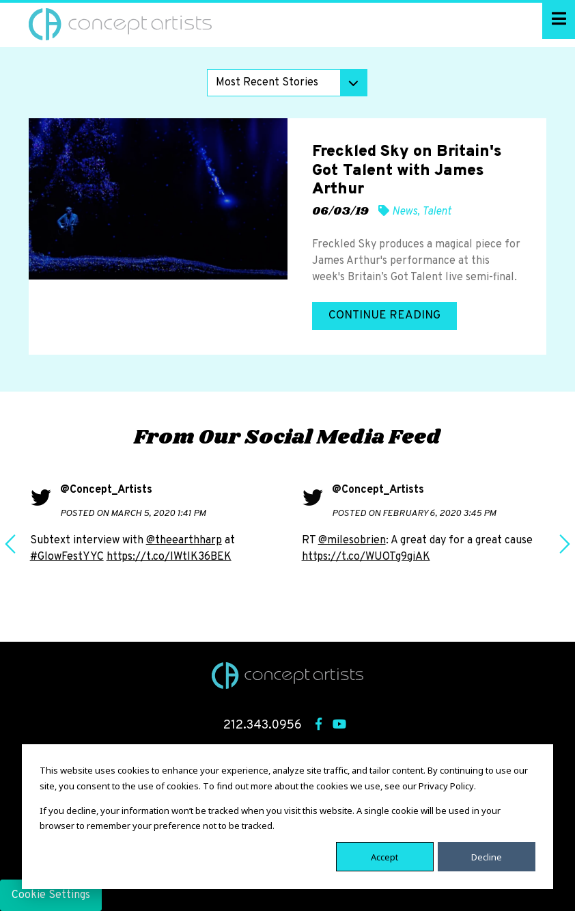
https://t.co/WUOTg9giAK (366, 557)
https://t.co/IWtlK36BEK (169, 557)
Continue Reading (384, 315)
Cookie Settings (51, 895)
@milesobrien (352, 540)
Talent (436, 212)
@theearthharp (184, 540)
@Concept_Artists (106, 490)
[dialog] (287, 816)
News (404, 212)
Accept (384, 856)
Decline (486, 856)
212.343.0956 (262, 725)
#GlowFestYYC (67, 557)
